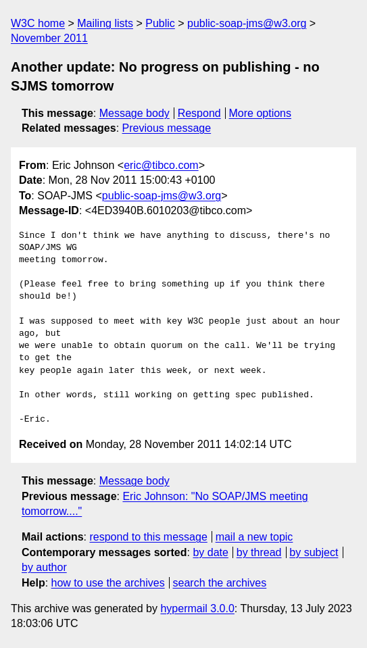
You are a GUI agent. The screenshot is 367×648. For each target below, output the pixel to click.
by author (44, 567)
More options (260, 113)
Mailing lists (105, 23)
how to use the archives (108, 583)
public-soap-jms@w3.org (246, 23)
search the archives (220, 583)
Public (160, 23)
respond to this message (148, 537)
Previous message (167, 128)
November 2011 (49, 38)
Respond (199, 113)
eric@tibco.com (161, 165)
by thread (259, 552)
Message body (134, 113)
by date (210, 552)
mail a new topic (254, 537)
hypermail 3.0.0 (197, 608)
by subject (313, 552)
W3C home (38, 23)
